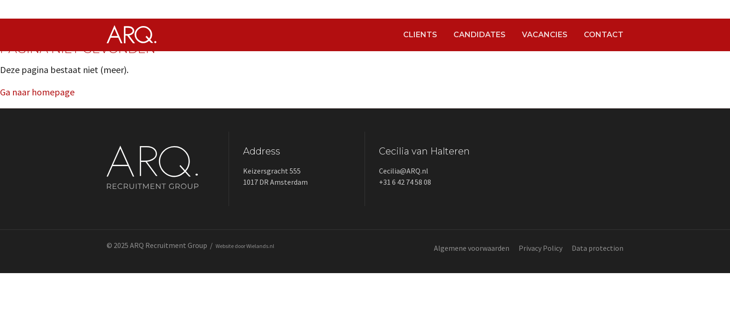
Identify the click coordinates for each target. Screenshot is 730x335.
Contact (603, 35)
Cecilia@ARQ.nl (403, 170)
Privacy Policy (540, 248)
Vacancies (545, 35)
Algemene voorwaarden (471, 248)
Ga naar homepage (37, 92)
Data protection (597, 248)
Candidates (479, 35)
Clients (420, 35)
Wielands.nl (260, 245)
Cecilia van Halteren (424, 151)
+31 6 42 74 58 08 (405, 182)
